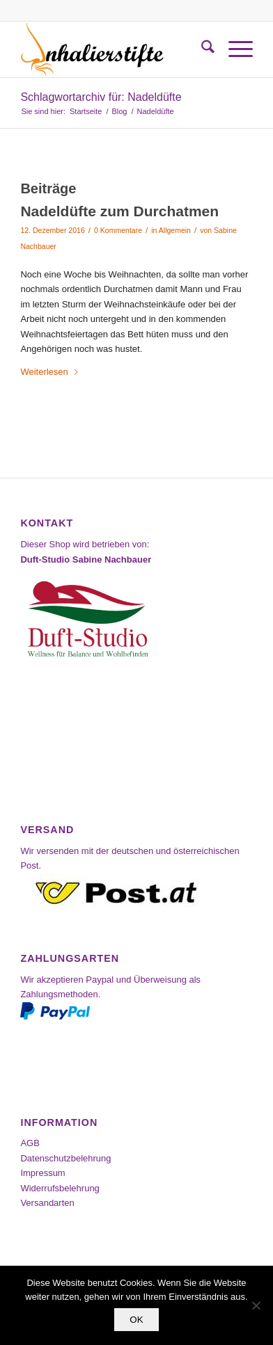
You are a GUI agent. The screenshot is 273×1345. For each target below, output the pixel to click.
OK (136, 1319)
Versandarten (47, 1203)
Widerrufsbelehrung (59, 1188)
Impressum (42, 1173)
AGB (29, 1143)
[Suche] (200, 49)
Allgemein (175, 230)
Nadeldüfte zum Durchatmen (119, 211)
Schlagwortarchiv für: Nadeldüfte (100, 97)
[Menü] (233, 49)
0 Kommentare (118, 230)
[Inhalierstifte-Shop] (113, 49)
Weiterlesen (49, 372)
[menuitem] (200, 49)
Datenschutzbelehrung (65, 1158)
